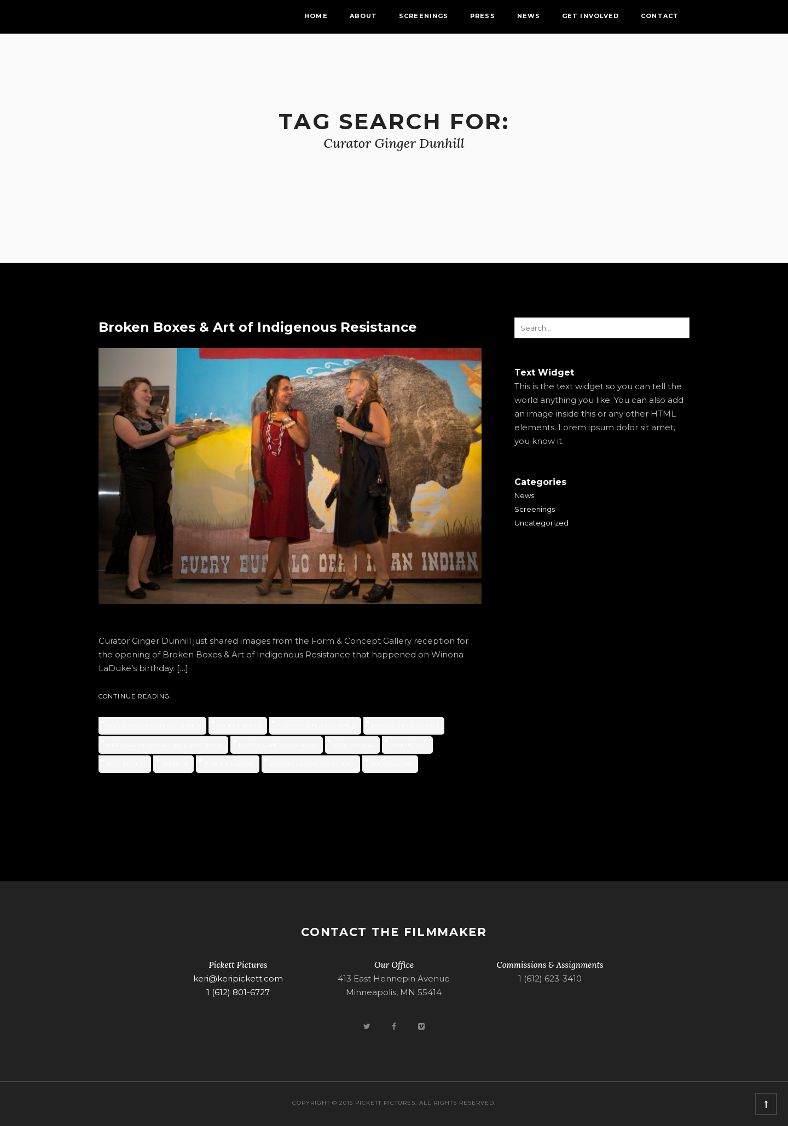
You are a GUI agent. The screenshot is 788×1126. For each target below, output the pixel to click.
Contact (660, 16)
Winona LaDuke (229, 763)
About (364, 16)
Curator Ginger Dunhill (316, 725)
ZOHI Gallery (391, 763)
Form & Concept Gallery (278, 744)
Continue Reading (134, 696)
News (528, 16)
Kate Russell (353, 744)
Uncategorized (541, 522)
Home (315, 16)
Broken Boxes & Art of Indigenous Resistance (258, 327)
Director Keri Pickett (405, 725)
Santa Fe (174, 763)
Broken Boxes (239, 725)
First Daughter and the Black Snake (165, 744)
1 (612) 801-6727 (238, 992)
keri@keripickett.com (238, 978)
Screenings (423, 16)
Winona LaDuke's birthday (312, 763)
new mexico (126, 763)
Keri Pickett (408, 744)
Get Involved (590, 16)
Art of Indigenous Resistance (154, 725)
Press (482, 16)
